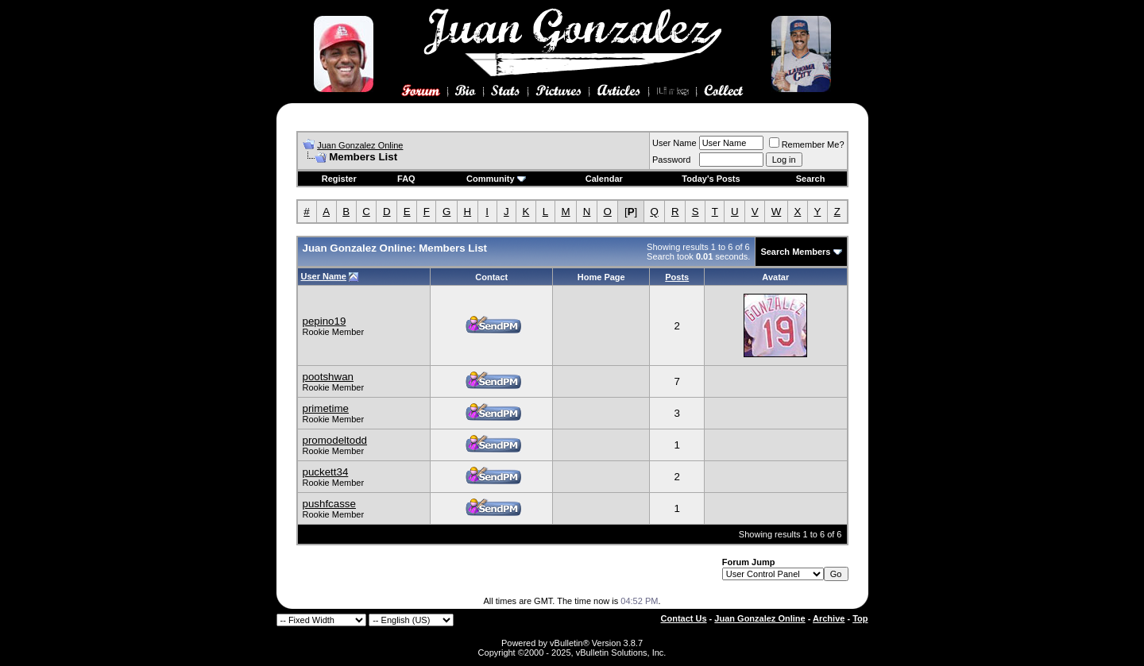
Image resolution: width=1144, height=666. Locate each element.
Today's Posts (711, 178)
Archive (828, 618)
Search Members (795, 251)
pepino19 (324, 321)
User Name (674, 143)
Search (810, 178)
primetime (326, 408)
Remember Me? (806, 144)
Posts (677, 277)
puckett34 (326, 472)
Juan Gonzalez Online (360, 145)
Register (339, 178)
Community (496, 178)
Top (860, 618)
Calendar (604, 178)
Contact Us (684, 618)
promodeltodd (335, 440)
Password (671, 159)
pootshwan (328, 377)
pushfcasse (329, 504)
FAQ (406, 178)
